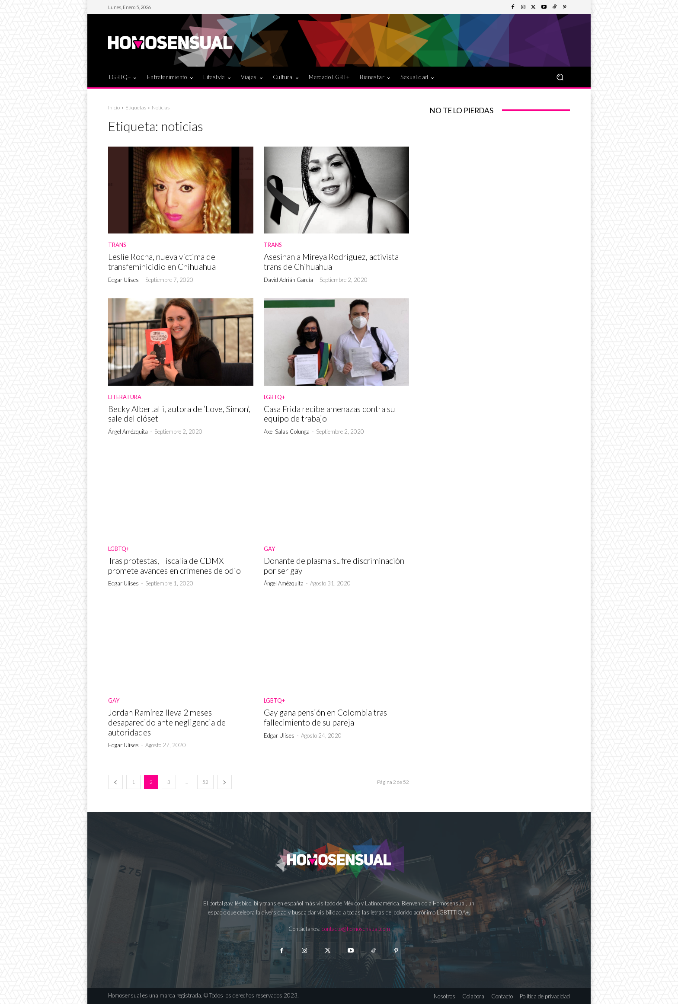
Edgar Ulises (123, 279)
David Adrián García (288, 279)
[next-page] (224, 782)
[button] (560, 77)
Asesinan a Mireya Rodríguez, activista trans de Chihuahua (331, 262)
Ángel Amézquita (128, 431)
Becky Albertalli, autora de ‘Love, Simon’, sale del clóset (179, 414)
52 (205, 782)
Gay (269, 549)
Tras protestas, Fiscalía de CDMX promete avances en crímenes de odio (174, 566)
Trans (117, 245)
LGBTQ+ (274, 397)
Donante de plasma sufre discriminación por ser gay (334, 566)
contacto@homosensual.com (356, 928)
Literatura (124, 397)
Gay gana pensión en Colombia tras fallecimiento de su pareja (325, 717)
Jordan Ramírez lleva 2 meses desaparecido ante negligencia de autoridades (167, 722)
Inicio (114, 107)
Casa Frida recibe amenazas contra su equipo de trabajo (329, 414)
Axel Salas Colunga (287, 431)
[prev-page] (115, 782)
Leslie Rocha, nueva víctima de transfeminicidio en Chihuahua (162, 262)
